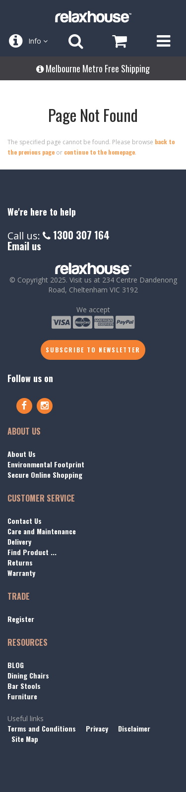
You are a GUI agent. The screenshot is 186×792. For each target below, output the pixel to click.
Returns (20, 562)
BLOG (15, 665)
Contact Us (24, 520)
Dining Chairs (28, 675)
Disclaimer (134, 728)
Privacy (97, 728)
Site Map (24, 739)
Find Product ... (32, 552)
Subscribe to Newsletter (93, 349)
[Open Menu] (163, 41)
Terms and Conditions (41, 728)
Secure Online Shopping (44, 474)
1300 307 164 (76, 234)
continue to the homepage (99, 152)
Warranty (21, 572)
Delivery (19, 541)
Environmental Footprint (45, 464)
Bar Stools (24, 685)
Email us (24, 245)
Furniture (22, 696)
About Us (21, 454)
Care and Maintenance (41, 531)
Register (20, 619)
